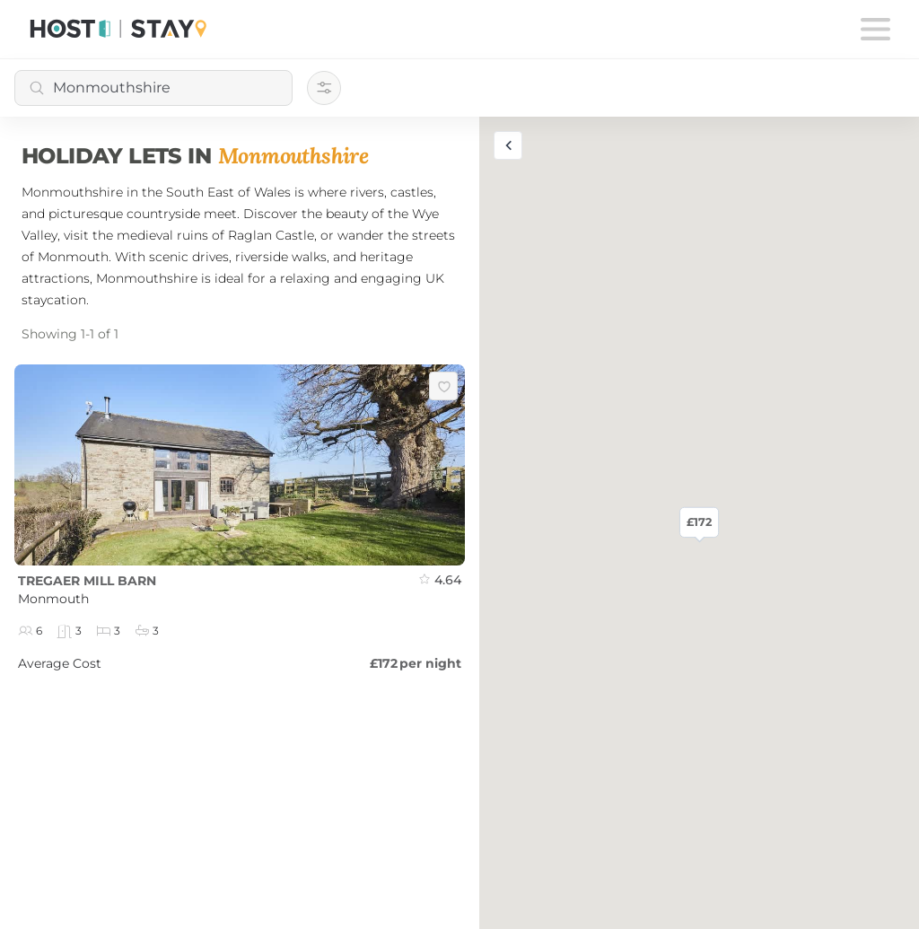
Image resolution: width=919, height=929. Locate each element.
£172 (699, 522)
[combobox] (153, 88)
